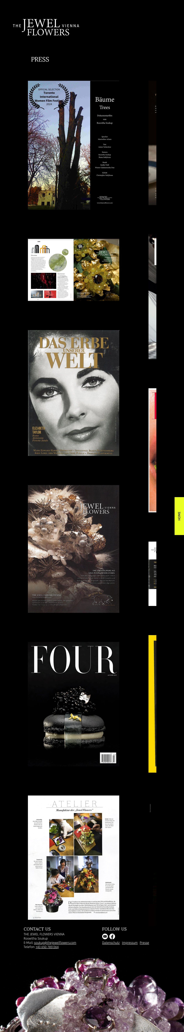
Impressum (130, 943)
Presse (144, 943)
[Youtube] (105, 936)
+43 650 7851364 (47, 947)
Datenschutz (111, 943)
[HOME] (179, 516)
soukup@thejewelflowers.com (55, 943)
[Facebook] (112, 936)
